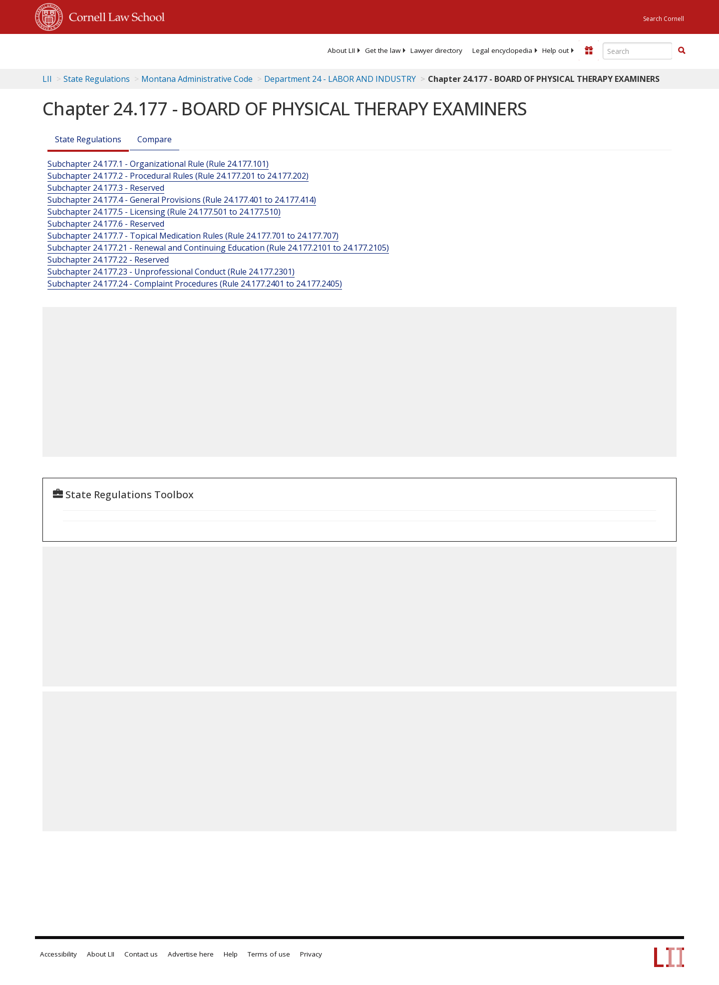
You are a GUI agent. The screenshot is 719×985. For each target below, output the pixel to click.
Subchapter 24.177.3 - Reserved (105, 187)
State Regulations (96, 78)
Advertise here (191, 954)
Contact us (141, 954)
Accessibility (58, 954)
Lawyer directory (436, 50)
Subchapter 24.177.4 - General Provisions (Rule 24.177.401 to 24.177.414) (181, 199)
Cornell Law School (114, 15)
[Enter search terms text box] (638, 50)
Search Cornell (663, 18)
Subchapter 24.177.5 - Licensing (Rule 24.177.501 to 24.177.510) (164, 211)
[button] (681, 50)
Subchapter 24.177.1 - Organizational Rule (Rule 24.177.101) (158, 163)
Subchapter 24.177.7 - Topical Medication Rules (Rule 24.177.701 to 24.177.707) (193, 235)
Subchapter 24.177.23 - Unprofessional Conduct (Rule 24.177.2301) (171, 271)
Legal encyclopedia (502, 50)
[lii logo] (147, 49)
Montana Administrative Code (197, 78)
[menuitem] (341, 50)
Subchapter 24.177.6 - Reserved (105, 223)
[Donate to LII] (589, 50)
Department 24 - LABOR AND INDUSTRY (340, 78)
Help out (555, 50)
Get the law (382, 50)
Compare (154, 139)
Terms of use (269, 954)
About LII (341, 50)
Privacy (311, 954)
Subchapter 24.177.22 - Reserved (108, 259)
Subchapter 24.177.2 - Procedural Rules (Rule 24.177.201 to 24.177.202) (178, 175)
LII (47, 78)
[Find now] (681, 51)
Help (231, 954)
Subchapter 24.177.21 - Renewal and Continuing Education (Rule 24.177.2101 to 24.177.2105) (218, 247)
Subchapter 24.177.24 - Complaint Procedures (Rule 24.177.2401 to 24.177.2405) (194, 283)
